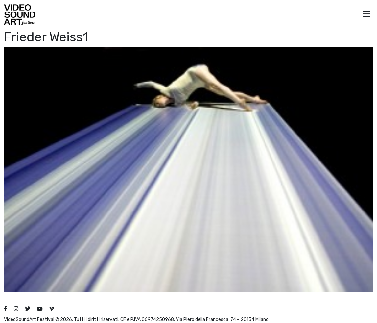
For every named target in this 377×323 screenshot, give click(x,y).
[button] (366, 14)
